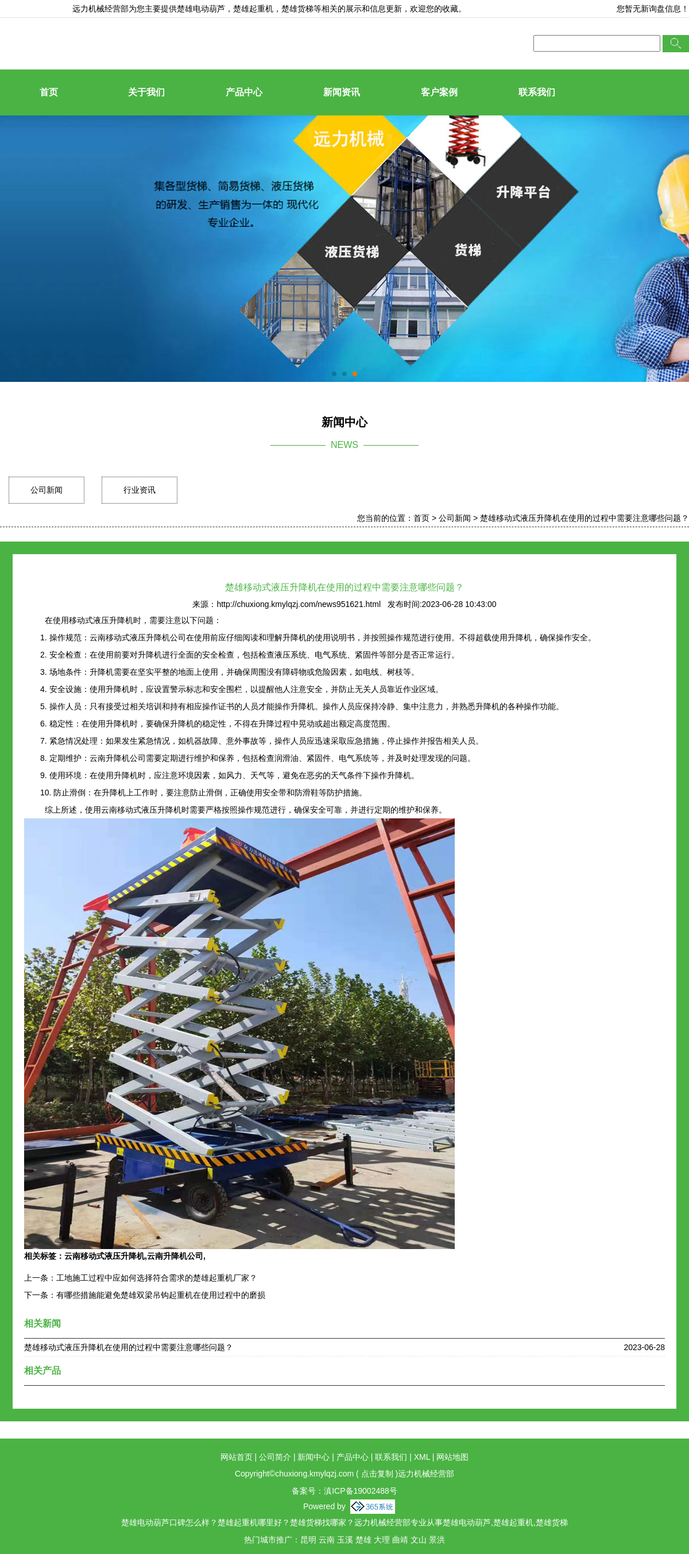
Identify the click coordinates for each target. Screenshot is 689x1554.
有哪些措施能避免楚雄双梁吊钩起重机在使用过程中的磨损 (160, 1295)
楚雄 (363, 1539)
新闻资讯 (341, 92)
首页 (49, 92)
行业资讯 (139, 489)
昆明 (308, 1539)
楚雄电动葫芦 (201, 8)
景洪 (437, 1539)
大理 (382, 1539)
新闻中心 (313, 1457)
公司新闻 (46, 489)
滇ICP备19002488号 (360, 1490)
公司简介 (275, 1457)
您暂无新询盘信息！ (653, 8)
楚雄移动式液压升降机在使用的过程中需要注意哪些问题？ (584, 518)
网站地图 (452, 1457)
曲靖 (400, 1539)
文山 (419, 1539)
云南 (327, 1539)
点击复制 (377, 1473)
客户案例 (439, 92)
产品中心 (244, 92)
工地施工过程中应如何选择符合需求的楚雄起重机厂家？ (156, 1277)
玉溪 (345, 1539)
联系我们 (536, 92)
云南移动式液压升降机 (104, 1256)
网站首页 (236, 1457)
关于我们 (146, 92)
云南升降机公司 (175, 1256)
